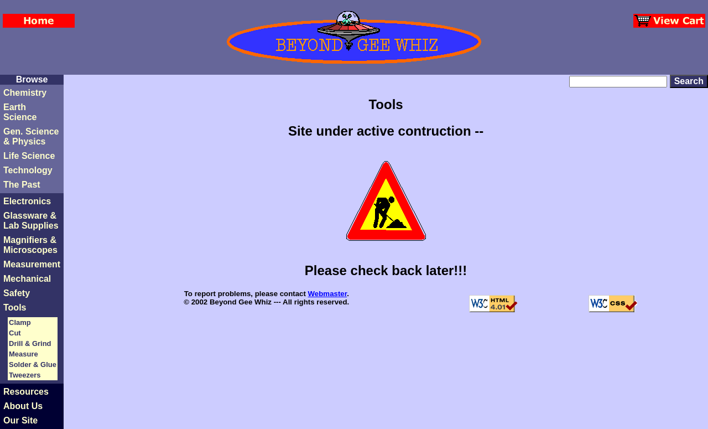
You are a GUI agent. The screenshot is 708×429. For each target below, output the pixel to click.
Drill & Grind (30, 343)
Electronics (27, 201)
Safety (16, 293)
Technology (28, 170)
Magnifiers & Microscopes (30, 245)
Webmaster (327, 294)
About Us (23, 406)
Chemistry (24, 92)
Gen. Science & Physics (31, 136)
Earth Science (20, 112)
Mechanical (27, 278)
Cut (15, 333)
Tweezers (25, 375)
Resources (26, 391)
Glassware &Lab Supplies (31, 220)
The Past (21, 184)
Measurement (31, 264)
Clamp (20, 322)
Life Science (29, 156)
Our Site (20, 420)
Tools (14, 307)
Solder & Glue (32, 364)
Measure (23, 354)
